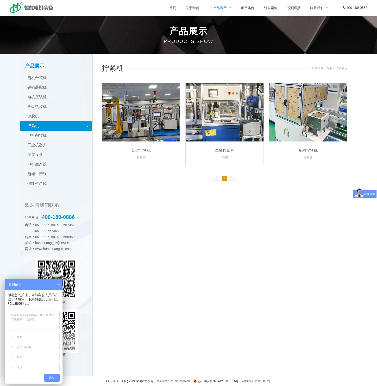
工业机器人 (37, 145)
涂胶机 (33, 116)
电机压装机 (37, 97)
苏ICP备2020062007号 (256, 381)
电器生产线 (37, 174)
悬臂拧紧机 (141, 150)
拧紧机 (33, 126)
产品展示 (341, 68)
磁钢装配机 (37, 87)
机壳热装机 (37, 106)
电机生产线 (37, 164)
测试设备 (35, 155)
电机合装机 (37, 78)
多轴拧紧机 (308, 150)
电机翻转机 (37, 135)
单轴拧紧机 (224, 150)
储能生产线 (37, 183)
